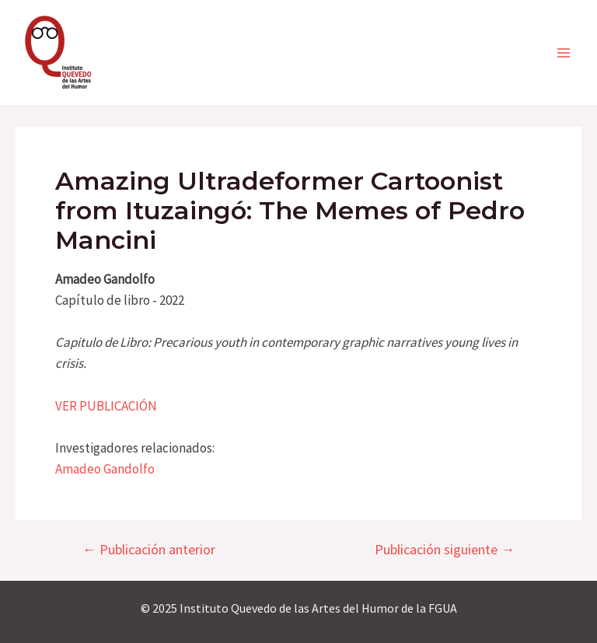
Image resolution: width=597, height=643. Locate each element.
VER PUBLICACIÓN (106, 405)
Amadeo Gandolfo (105, 468)
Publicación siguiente (445, 550)
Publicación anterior (148, 550)
